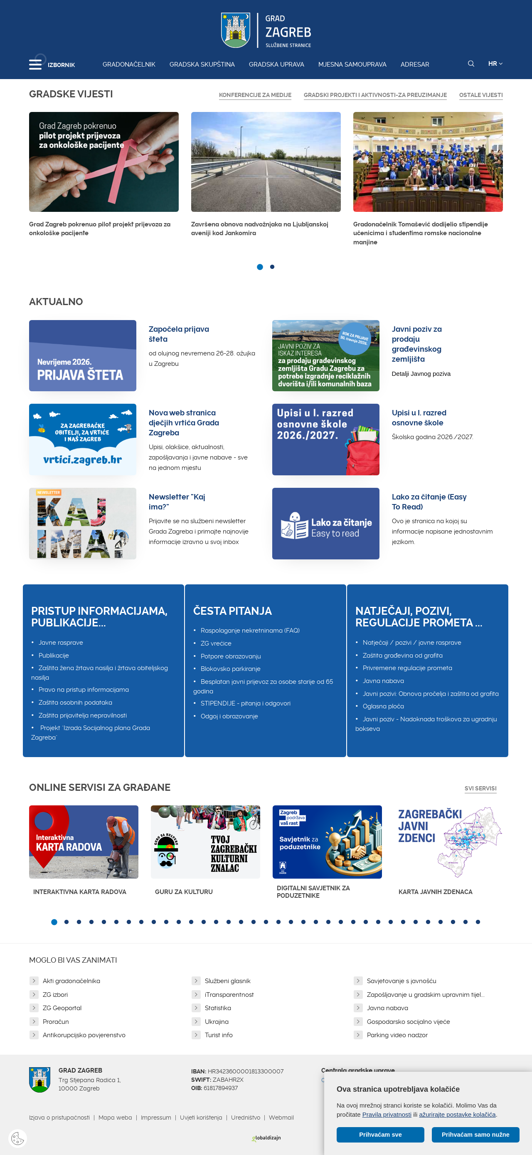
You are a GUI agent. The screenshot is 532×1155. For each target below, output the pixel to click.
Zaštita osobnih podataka (75, 702)
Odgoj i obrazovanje (229, 716)
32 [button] (440, 922)
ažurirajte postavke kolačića (457, 1114)
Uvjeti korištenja (201, 1117)
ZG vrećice (216, 643)
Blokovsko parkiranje (231, 669)
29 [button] (403, 922)
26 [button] (366, 922)
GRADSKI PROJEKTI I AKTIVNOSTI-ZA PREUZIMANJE (375, 95)
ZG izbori (55, 995)
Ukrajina (217, 1022)
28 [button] (391, 922)
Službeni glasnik (228, 981)
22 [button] (316, 922)
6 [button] (116, 922)
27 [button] (378, 922)
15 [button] (228, 922)
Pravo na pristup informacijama (84, 689)
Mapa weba (115, 1117)
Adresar (415, 64)
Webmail (281, 1117)
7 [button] (129, 922)
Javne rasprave (61, 642)
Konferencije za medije (255, 95)
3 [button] (79, 922)
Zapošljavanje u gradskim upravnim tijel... (426, 995)
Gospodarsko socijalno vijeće (408, 1022)
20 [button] (291, 922)
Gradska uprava (276, 64)
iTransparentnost (229, 995)
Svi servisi (481, 788)
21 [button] (303, 922)
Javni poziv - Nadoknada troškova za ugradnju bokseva (426, 724)
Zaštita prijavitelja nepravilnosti (83, 715)
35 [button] (478, 922)
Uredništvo (245, 1117)
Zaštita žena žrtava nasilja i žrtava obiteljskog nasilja (99, 672)
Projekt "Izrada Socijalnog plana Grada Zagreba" (90, 732)
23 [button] (328, 922)
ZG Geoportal (62, 1008)
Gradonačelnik (129, 64)
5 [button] (104, 922)
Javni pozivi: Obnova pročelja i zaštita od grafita (431, 694)
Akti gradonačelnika (71, 981)
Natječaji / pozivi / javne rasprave (412, 642)
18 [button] (266, 922)
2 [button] (272, 267)
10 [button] (166, 922)
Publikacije (54, 655)
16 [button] (241, 922)
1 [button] (260, 267)
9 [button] (154, 922)
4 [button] (91, 922)
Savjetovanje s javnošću (401, 981)
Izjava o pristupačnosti (59, 1117)
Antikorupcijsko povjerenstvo (84, 1035)
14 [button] (216, 922)
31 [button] (428, 922)
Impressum (156, 1117)
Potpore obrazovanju (231, 656)
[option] (104, 177)
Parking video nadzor (397, 1035)
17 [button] (253, 922)
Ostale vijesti (481, 95)
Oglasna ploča (383, 706)
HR (495, 63)
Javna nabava (383, 681)
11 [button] (179, 922)
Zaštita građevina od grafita (403, 655)
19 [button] (278, 922)
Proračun (56, 1022)
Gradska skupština (202, 64)
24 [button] (341, 922)
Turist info (219, 1035)
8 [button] (141, 922)
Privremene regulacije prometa (407, 668)
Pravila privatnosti (386, 1114)
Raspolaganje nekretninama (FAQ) (250, 630)
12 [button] (191, 922)
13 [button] (204, 922)
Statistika (218, 1008)
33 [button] (453, 922)
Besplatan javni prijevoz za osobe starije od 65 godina (263, 686)
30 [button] (415, 922)
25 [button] (353, 922)
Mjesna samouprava (352, 64)
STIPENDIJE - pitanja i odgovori (246, 703)
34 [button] (465, 922)
